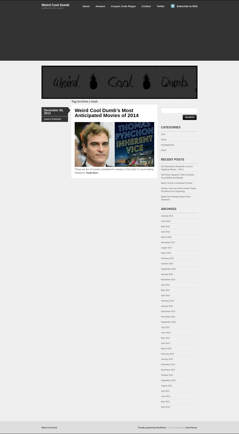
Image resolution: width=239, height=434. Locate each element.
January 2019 (167, 216)
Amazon (100, 6)
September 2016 (168, 269)
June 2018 (165, 221)
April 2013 (165, 343)
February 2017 (167, 258)
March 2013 (166, 348)
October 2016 (167, 264)
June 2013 (165, 333)
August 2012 (166, 386)
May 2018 (165, 226)
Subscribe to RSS (187, 6)
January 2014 (167, 306)
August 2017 (166, 248)
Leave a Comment (52, 119)
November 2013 (168, 317)
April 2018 (165, 232)
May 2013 (165, 338)
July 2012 (165, 391)
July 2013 (165, 327)
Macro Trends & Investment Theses (176, 183)
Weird (163, 150)
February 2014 (167, 301)
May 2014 (165, 290)
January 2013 (167, 359)
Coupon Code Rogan (123, 6)
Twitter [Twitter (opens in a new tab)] (161, 6)
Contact (146, 6)
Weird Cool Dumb (55, 5)
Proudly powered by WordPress (152, 428)
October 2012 (167, 375)
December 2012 (168, 364)
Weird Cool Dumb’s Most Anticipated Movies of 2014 (107, 113)
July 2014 (165, 285)
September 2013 (168, 322)
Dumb (163, 139)
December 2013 (168, 311)
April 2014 (165, 295)
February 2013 (167, 354)
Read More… (93, 172)
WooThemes (191, 428)
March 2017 (166, 253)
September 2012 (168, 380)
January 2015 (167, 274)
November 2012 (168, 370)
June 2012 (165, 396)
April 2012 (165, 407)
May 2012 (165, 402)
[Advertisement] (119, 37)
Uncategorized (167, 145)
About (86, 6)
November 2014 (168, 279)
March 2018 (166, 237)
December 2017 (168, 242)
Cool (163, 134)
